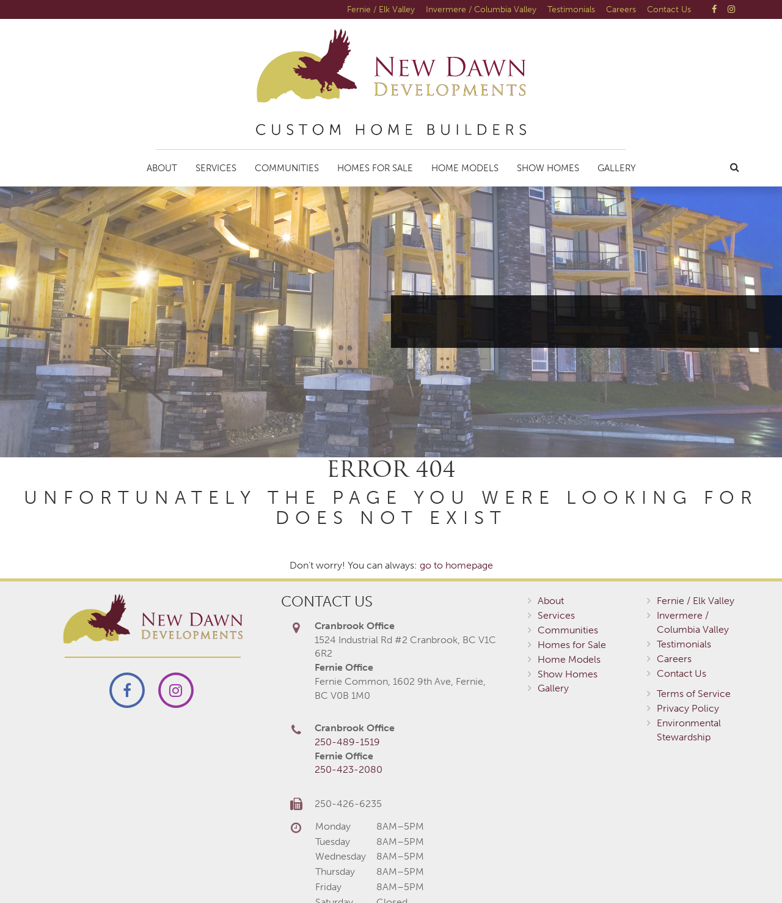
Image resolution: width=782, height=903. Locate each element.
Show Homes (548, 168)
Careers (621, 9)
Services (216, 168)
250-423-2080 (348, 769)
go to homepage (456, 565)
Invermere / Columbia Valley (481, 9)
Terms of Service (694, 693)
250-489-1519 (347, 742)
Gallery (616, 168)
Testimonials (571, 9)
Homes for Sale (375, 168)
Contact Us (669, 9)
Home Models (465, 168)
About (162, 168)
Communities (287, 168)
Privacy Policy (688, 708)
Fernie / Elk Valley (381, 9)
